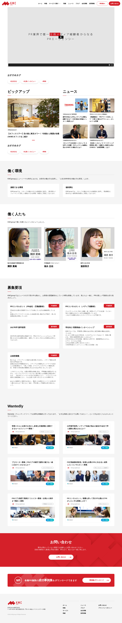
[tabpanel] (33, 118)
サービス (65, 610)
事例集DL (102, 3)
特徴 (45, 3)
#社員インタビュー (30, 81)
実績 (64, 3)
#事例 (44, 81)
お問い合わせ (115, 3)
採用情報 (92, 3)
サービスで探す (55, 3)
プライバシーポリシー (105, 607)
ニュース (70, 3)
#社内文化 (13, 81)
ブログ (78, 3)
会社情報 (84, 3)
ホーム (40, 3)
